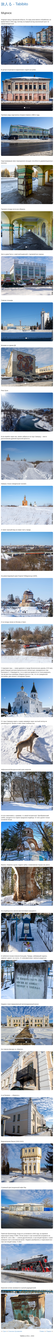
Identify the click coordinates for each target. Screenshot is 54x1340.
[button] (5, 91)
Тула (4, 1331)
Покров (48, 1331)
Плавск (42, 1331)
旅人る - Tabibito (14, 4)
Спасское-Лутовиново (15, 1331)
